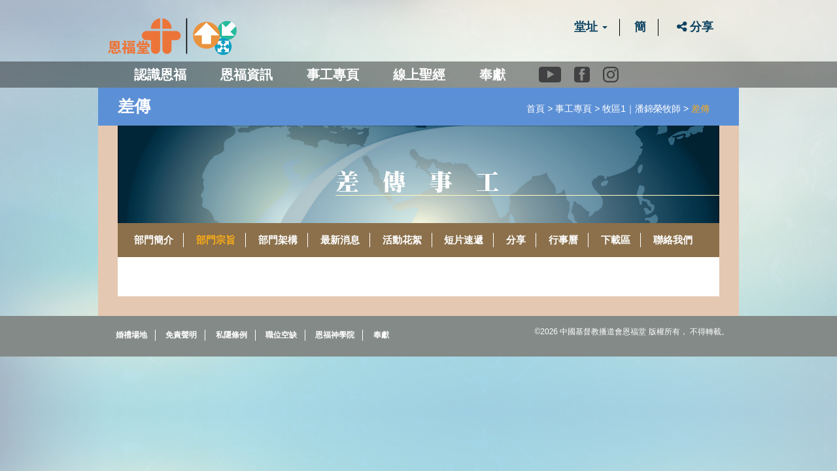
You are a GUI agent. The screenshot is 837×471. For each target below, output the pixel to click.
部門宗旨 (215, 239)
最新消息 (340, 239)
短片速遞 (463, 239)
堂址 (590, 26)
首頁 (535, 108)
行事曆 (563, 239)
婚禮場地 (131, 335)
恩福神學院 (334, 335)
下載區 (615, 239)
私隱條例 (231, 335)
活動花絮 (402, 239)
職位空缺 (281, 335)
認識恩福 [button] (160, 74)
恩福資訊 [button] (246, 74)
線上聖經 (419, 74)
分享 (695, 26)
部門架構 (278, 239)
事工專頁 (573, 108)
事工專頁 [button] (333, 74)
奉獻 (492, 74)
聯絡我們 (672, 239)
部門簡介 (153, 239)
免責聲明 (181, 335)
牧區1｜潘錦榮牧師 (641, 108)
